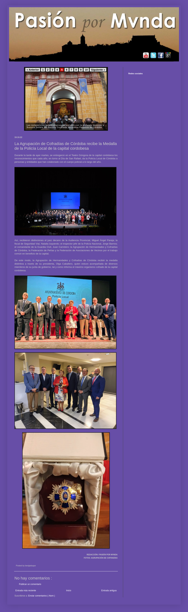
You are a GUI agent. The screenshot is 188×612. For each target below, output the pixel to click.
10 (86, 69)
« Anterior (33, 69)
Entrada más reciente (25, 590)
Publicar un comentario (30, 584)
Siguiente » (98, 69)
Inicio (68, 590)
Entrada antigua (109, 590)
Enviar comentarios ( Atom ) (41, 595)
